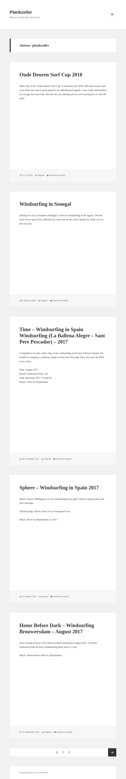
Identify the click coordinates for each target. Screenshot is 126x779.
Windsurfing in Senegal (45, 204)
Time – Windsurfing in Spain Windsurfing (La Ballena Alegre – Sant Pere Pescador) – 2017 (62, 336)
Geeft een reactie (57, 175)
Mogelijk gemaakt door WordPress (33, 772)
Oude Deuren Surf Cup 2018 (50, 75)
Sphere (45, 596)
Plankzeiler (21, 12)
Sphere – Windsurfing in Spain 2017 (59, 488)
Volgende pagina (112, 752)
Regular (40, 175)
